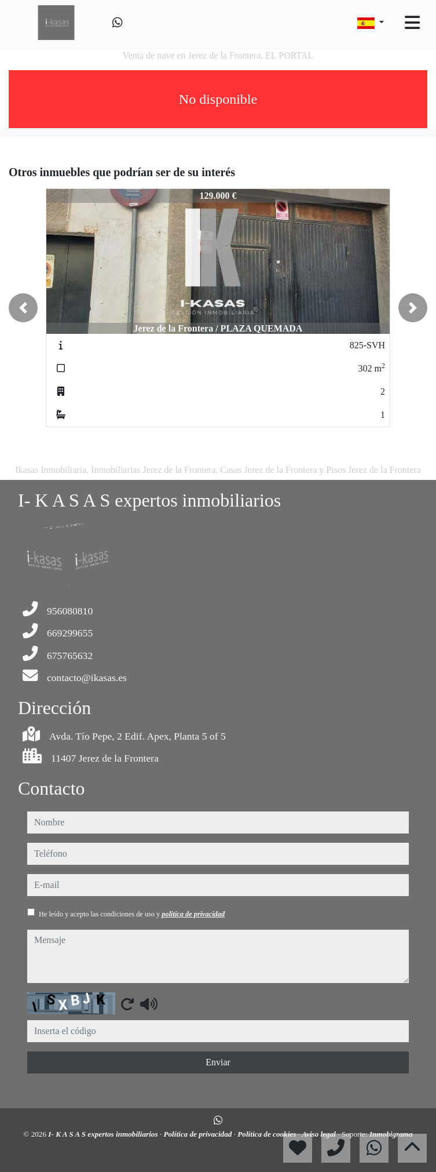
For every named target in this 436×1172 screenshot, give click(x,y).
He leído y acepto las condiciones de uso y (132, 914)
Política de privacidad (198, 1134)
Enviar (218, 1062)
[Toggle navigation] (412, 23)
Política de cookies (267, 1134)
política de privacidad (193, 914)
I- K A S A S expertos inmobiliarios (104, 1134)
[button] (23, 307)
